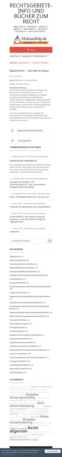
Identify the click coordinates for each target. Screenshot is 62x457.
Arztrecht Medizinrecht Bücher (22, 264)
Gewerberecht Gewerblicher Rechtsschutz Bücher (30, 296)
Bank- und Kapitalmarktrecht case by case (29, 197)
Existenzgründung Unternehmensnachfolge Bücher (31, 286)
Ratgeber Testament (24, 434)
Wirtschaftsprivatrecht (41, 425)
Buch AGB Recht (43, 392)
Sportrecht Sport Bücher (19, 338)
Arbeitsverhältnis (41, 389)
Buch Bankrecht (24, 140)
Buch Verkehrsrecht (42, 398)
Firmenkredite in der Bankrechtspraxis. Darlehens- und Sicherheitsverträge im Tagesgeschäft (27, 219)
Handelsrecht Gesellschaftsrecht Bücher (26, 302)
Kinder (44, 416)
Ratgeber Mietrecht (18, 437)
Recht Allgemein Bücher (19, 323)
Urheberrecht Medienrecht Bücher (23, 346)
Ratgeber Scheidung (18, 400)
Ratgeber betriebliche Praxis (20, 387)
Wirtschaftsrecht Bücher (19, 368)
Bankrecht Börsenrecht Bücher (30, 130)
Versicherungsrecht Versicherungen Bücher (27, 357)
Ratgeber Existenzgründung (24, 395)
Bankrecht (14, 231)
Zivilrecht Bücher (16, 372)
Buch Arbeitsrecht (16, 420)
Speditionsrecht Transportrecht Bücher (25, 335)
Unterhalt (14, 414)
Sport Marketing (41, 411)
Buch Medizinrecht (28, 411)
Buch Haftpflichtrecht (40, 423)
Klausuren (35, 417)
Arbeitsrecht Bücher (18, 260)
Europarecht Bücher (18, 283)
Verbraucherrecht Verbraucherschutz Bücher (28, 350)
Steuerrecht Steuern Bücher (21, 342)
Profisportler (32, 409)
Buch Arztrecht (38, 434)
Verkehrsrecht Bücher (18, 353)
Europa (18, 411)
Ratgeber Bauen (15, 417)
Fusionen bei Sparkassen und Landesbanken (30, 206)
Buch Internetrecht (16, 389)
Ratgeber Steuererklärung (23, 420)
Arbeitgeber (26, 417)
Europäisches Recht (38, 414)
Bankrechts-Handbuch (23, 160)
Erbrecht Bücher (16, 279)
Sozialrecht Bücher (17, 331)
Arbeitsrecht (32, 403)
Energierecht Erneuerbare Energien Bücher (27, 275)
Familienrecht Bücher (18, 292)
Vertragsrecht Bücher (18, 361)
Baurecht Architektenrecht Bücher (23, 271)
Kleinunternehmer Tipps (24, 439)
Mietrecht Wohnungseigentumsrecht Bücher (28, 316)
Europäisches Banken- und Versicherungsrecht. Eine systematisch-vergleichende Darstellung (28, 184)
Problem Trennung (33, 400)
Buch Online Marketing (27, 404)
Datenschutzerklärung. (7, 455)
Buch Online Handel (35, 432)
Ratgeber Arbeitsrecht (18, 395)
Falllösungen (14, 392)
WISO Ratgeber (29, 389)
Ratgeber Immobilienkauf (28, 392)
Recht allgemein (24, 429)
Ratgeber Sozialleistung (41, 387)
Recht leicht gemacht (24, 425)
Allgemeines (15, 256)
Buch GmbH (38, 406)
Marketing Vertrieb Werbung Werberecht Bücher (29, 312)
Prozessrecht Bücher (18, 320)
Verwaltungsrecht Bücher (20, 365)
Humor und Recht (34, 437)
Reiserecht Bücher (17, 327)
